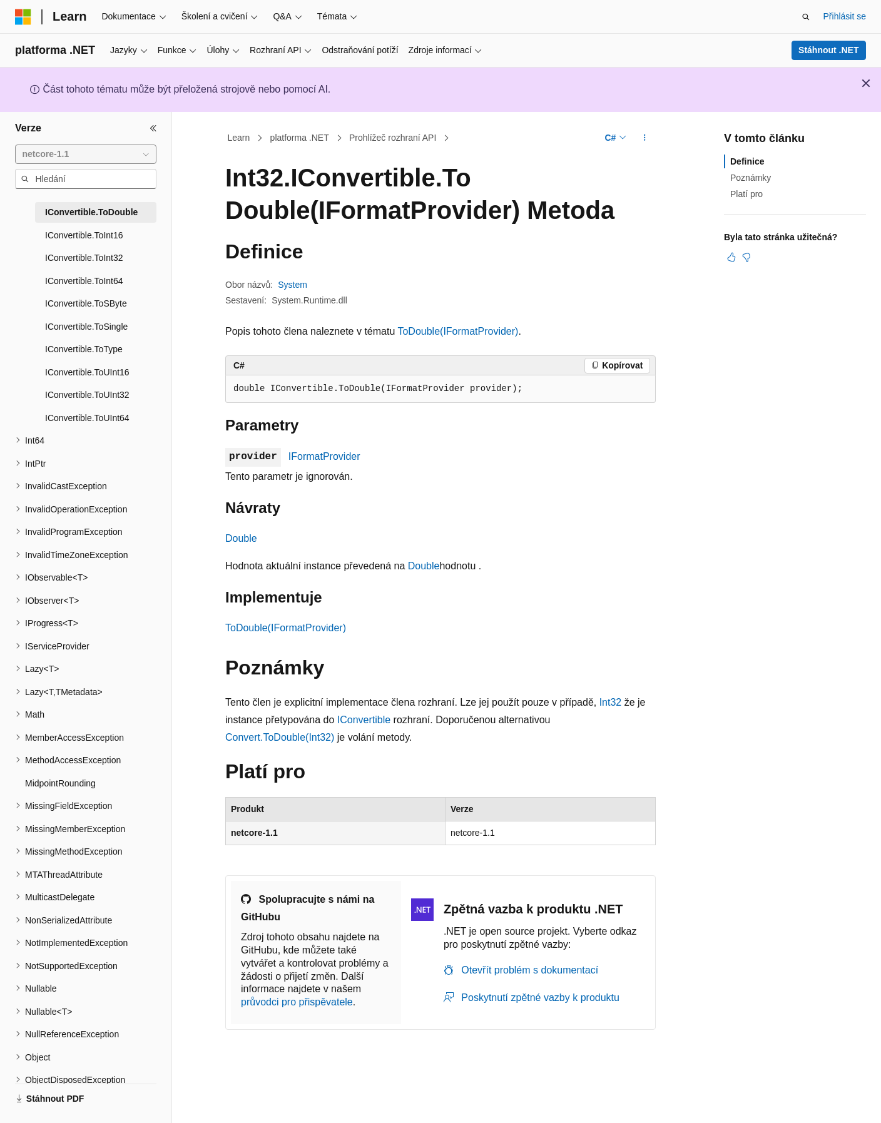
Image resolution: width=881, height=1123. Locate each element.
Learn (239, 138)
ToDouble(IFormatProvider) (457, 331)
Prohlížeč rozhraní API (392, 138)
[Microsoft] (23, 17)
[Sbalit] (153, 128)
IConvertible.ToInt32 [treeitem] (84, 258)
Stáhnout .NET (828, 50)
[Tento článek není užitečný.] (746, 257)
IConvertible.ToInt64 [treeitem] (84, 281)
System (292, 285)
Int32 (610, 702)
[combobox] (85, 155)
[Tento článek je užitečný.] (731, 257)
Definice (747, 161)
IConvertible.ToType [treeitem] (84, 349)
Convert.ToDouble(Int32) (279, 737)
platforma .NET (299, 138)
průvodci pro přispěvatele (297, 1002)
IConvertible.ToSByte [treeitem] (86, 303)
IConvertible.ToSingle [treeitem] (86, 327)
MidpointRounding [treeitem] (60, 783)
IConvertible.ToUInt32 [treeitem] (87, 395)
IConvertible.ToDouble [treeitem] (91, 212)
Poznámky (750, 178)
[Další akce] (645, 138)
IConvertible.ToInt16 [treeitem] (84, 235)
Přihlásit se (844, 16)
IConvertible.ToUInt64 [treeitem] (87, 418)
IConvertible (363, 719)
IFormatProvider (324, 456)
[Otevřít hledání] (805, 17)
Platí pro (746, 194)
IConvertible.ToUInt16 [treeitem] (87, 372)
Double (241, 538)
